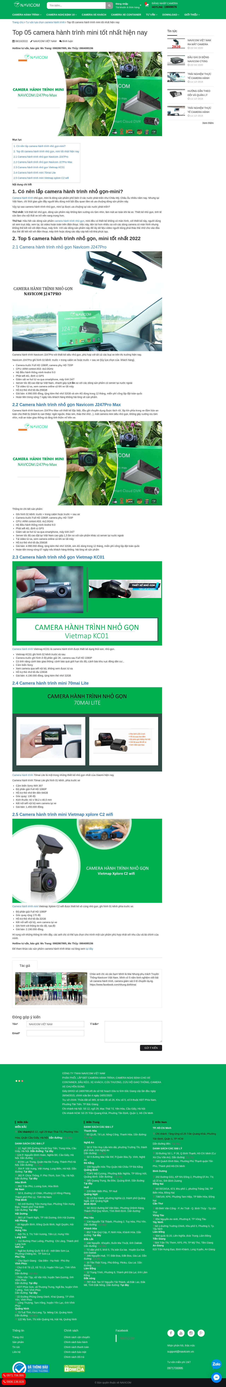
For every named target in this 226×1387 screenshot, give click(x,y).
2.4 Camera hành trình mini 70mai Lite (35, 172)
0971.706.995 (14, 1375)
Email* (16, 1033)
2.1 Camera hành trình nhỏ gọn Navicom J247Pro (41, 156)
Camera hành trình (22, 198)
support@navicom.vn (180, 1351)
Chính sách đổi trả (74, 1357)
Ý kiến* (94, 1024)
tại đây (89, 948)
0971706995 (175, 1368)
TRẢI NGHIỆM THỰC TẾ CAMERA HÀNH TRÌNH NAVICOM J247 (200, 110)
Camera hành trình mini (25, 906)
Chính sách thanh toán (76, 1347)
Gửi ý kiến (150, 1047)
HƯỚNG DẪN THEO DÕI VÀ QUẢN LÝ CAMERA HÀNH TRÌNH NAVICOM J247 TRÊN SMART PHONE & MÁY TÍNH (200, 93)
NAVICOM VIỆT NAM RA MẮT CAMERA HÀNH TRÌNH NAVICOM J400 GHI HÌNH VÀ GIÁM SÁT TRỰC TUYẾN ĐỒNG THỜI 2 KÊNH (200, 42)
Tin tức (16, 1347)
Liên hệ (16, 1352)
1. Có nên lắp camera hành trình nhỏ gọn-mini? (40, 146)
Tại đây (68, 1137)
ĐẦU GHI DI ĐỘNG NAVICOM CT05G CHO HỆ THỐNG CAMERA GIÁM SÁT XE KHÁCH (199, 59)
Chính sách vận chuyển (77, 1337)
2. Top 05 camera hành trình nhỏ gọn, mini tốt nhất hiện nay (46, 151)
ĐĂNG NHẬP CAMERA (165, 3)
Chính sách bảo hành (75, 1342)
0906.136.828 (14, 1381)
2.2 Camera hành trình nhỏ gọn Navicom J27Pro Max (43, 162)
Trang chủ (18, 22)
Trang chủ (18, 1337)
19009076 (170, 6)
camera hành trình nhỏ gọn (69, 220)
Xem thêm (208, 123)
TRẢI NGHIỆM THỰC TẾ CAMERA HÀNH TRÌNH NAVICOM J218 (200, 76)
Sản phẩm (18, 1342)
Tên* (15, 1024)
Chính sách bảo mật (75, 1352)
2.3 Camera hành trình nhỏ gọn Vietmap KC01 (39, 167)
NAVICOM (127, 1338)
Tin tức (172, 31)
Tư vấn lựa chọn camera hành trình (45, 22)
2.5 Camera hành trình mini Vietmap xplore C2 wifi (41, 178)
